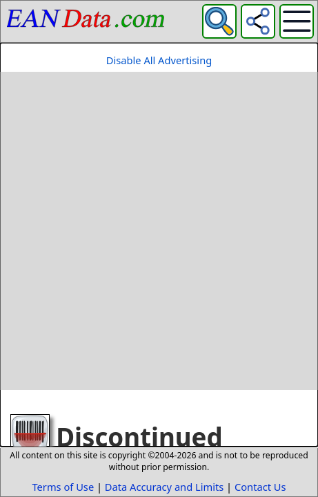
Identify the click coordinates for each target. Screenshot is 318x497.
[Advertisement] (159, 231)
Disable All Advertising (159, 60)
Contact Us (260, 487)
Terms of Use (63, 487)
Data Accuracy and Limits (164, 487)
